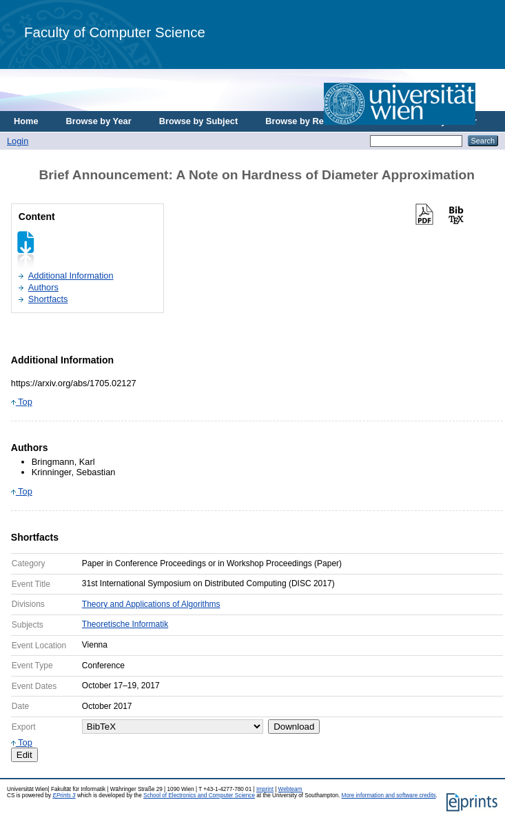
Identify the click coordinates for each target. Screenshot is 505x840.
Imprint (265, 789)
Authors (43, 287)
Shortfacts (48, 299)
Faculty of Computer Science (114, 32)
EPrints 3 (63, 795)
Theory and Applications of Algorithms (151, 604)
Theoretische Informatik (125, 624)
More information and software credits (389, 795)
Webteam (290, 789)
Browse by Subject (198, 121)
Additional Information (71, 275)
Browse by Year (99, 121)
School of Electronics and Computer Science (199, 795)
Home (26, 121)
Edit (24, 755)
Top (21, 402)
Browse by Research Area (319, 121)
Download (294, 726)
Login (17, 141)
